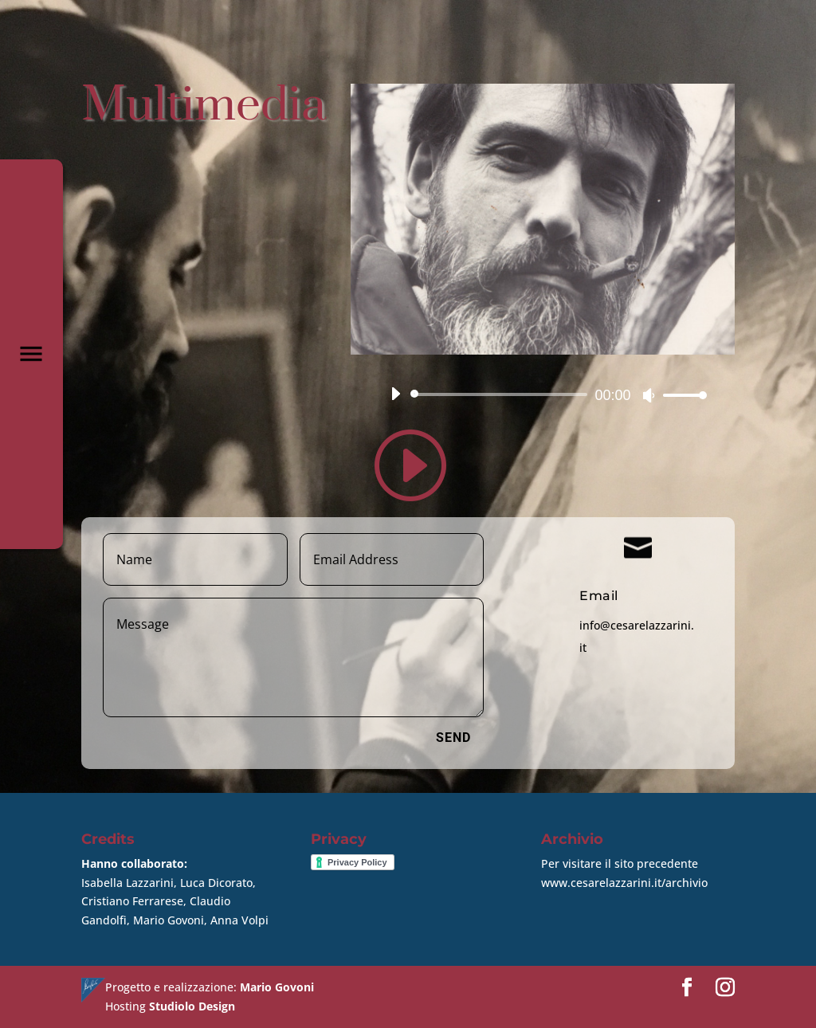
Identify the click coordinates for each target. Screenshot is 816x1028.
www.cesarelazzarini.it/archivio (624, 882)
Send (453, 737)
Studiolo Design (192, 1006)
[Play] (395, 393)
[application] (542, 394)
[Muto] (648, 395)
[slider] (501, 394)
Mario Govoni (277, 987)
